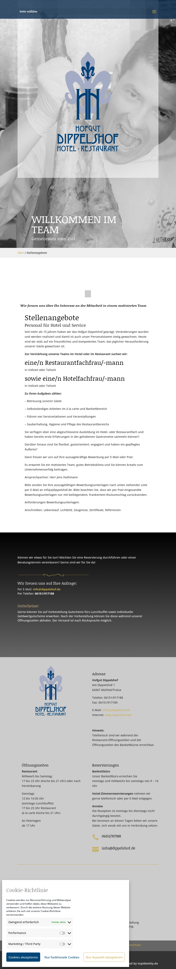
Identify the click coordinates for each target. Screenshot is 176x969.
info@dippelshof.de (46, 589)
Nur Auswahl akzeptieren (104, 957)
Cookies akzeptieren (23, 957)
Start (21, 253)
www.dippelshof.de (118, 715)
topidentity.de (148, 963)
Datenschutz (132, 945)
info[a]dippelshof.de (116, 710)
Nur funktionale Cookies (61, 957)
